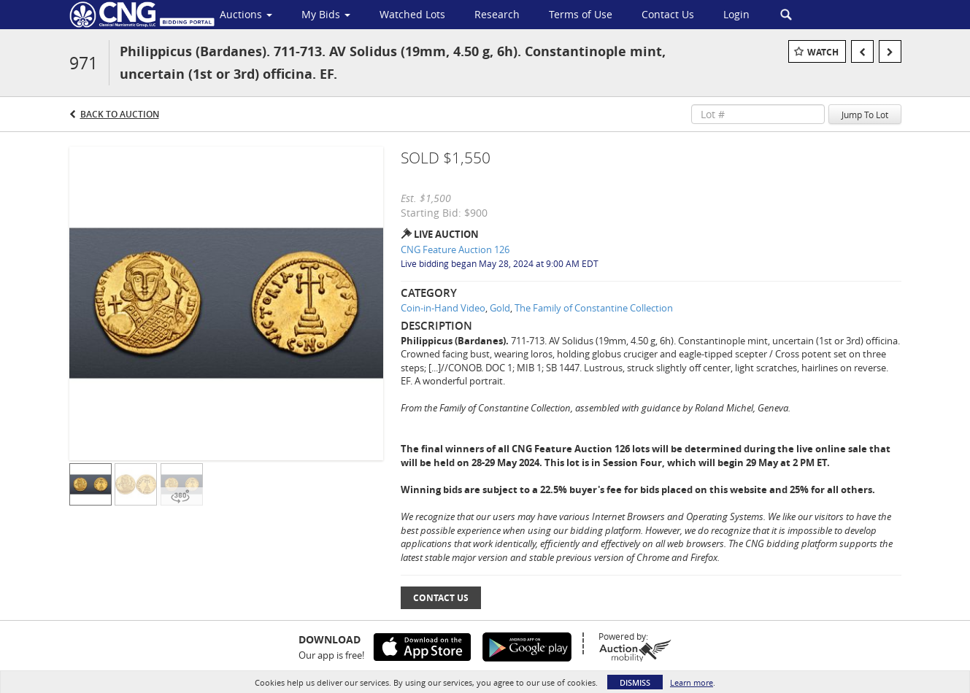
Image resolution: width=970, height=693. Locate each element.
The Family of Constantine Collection (594, 307)
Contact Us (441, 598)
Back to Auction (119, 114)
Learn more (691, 682)
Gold (500, 307)
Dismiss (635, 682)
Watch (823, 52)
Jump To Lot (865, 114)
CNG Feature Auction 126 (455, 249)
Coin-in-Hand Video (443, 307)
